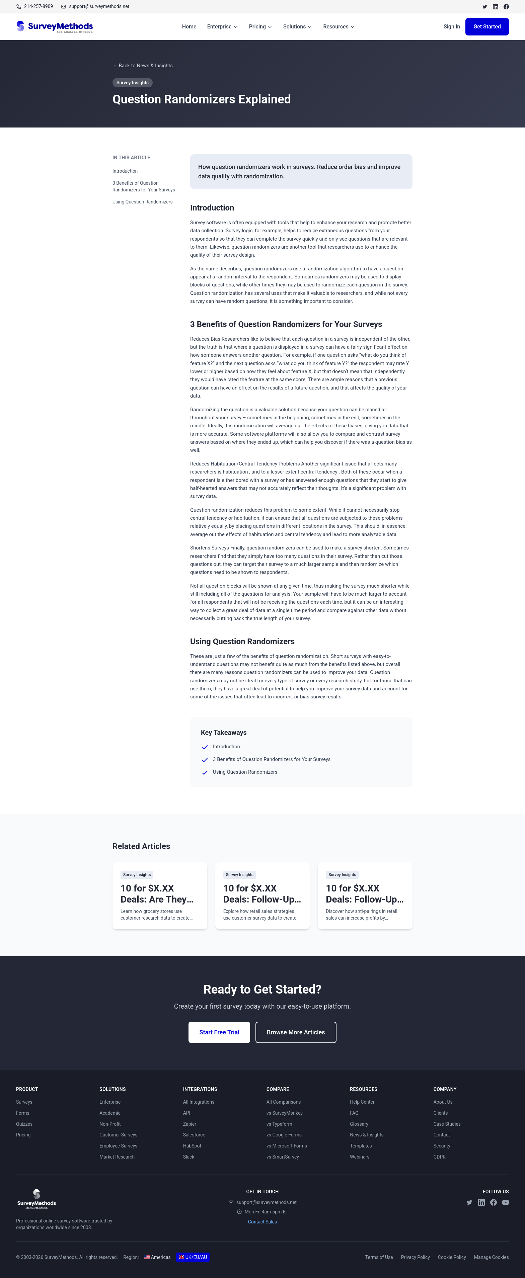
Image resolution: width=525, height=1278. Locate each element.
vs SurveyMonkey (285, 1113)
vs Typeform (279, 1124)
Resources (339, 26)
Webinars (359, 1157)
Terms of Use (379, 1257)
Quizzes (24, 1124)
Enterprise (222, 26)
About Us (443, 1102)
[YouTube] (505, 1202)
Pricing (261, 26)
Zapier (189, 1124)
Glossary (359, 1124)
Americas (157, 1257)
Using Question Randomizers (142, 201)
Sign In (452, 26)
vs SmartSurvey (283, 1157)
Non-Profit (110, 1124)
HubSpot (192, 1145)
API (187, 1113)
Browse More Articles (296, 1032)
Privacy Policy (415, 1257)
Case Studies (447, 1124)
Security (442, 1145)
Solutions (297, 26)
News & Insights (366, 1134)
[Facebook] (506, 6)
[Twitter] (484, 6)
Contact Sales (262, 1221)
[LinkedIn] (495, 6)
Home (189, 26)
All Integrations (199, 1102)
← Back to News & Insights (142, 66)
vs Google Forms (284, 1134)
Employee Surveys (118, 1145)
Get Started (487, 26)
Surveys (24, 1102)
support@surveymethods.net (262, 1202)
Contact (442, 1134)
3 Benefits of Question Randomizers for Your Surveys (143, 186)
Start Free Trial (219, 1032)
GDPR (440, 1157)
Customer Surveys (118, 1134)
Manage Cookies (491, 1257)
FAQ (354, 1113)
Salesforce (194, 1134)
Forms (22, 1113)
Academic (109, 1113)
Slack (189, 1157)
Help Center (362, 1102)
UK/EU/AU (193, 1257)
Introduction (125, 171)
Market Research (117, 1157)
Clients (441, 1113)
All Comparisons (284, 1102)
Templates (361, 1145)
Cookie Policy (452, 1257)
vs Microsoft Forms (287, 1145)
